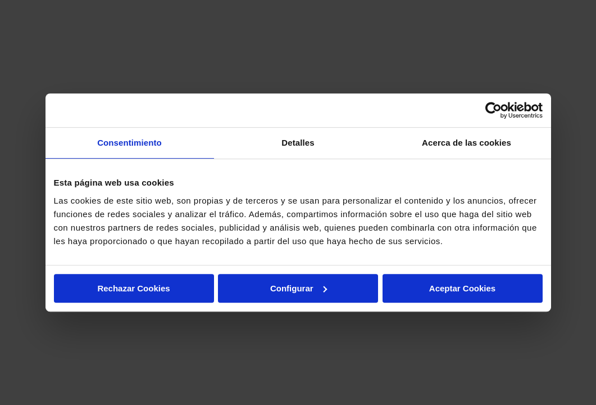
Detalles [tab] (297, 142)
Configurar (298, 288)
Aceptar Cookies (462, 288)
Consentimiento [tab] (129, 142)
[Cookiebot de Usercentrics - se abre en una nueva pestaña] (493, 110)
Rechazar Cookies (133, 288)
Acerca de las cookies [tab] (466, 142)
